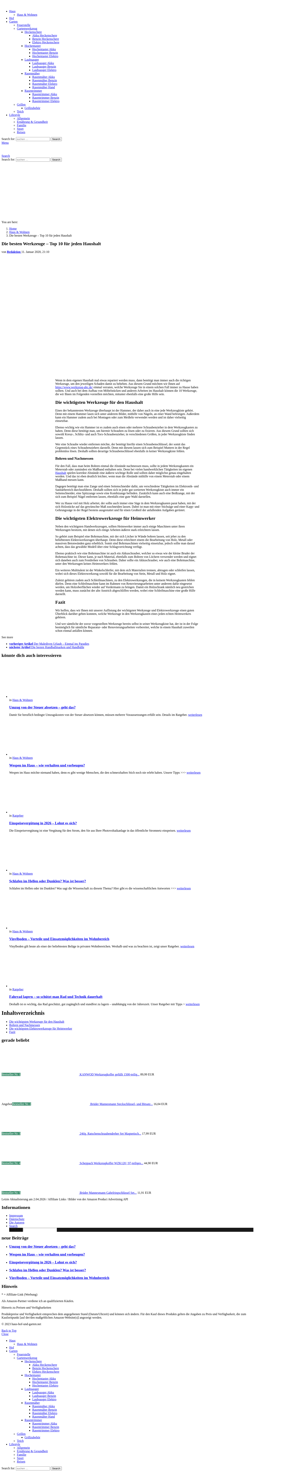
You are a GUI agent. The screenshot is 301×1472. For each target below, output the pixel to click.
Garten (13, 21)
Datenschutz (16, 1219)
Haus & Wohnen (27, 14)
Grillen (21, 104)
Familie (21, 125)
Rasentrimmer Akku (44, 94)
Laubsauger (32, 59)
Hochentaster (33, 45)
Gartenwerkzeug (27, 28)
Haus (12, 11)
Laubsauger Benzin (44, 66)
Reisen (21, 132)
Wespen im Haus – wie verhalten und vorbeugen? (47, 765)
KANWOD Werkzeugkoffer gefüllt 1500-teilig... (110, 1074)
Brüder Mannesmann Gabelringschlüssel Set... (108, 1192)
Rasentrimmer (33, 90)
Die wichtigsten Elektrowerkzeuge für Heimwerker (40, 1028)
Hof (11, 18)
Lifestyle (14, 115)
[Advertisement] (150, 190)
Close (5, 1334)
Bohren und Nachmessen (24, 1025)
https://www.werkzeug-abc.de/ (74, 387)
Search (56, 139)
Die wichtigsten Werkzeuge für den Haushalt (36, 1021)
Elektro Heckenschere (45, 42)
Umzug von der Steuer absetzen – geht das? (42, 707)
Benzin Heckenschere (45, 39)
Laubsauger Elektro (44, 70)
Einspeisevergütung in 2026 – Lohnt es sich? (43, 823)
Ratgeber (17, 815)
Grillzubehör (32, 108)
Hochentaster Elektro (45, 56)
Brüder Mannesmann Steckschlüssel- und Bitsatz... (121, 1104)
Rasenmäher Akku (43, 77)
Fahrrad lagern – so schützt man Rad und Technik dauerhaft (56, 997)
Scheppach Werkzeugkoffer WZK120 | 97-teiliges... (111, 1163)
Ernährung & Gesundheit (32, 121)
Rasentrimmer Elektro (46, 101)
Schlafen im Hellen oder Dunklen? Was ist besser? (47, 881)
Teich (20, 111)
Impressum (16, 1215)
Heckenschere (33, 32)
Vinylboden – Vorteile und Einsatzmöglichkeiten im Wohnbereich (59, 939)
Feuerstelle (23, 25)
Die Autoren (16, 1222)
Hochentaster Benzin (45, 52)
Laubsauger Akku (43, 63)
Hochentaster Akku (44, 49)
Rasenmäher (32, 73)
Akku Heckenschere (44, 35)
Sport (20, 128)
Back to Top (9, 1330)
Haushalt (60, 472)
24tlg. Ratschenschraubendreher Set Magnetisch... (110, 1133)
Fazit (12, 1032)
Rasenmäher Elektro (44, 83)
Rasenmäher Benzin (44, 80)
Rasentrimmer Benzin (45, 97)
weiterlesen (195, 714)
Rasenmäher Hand (43, 87)
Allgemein (23, 118)
